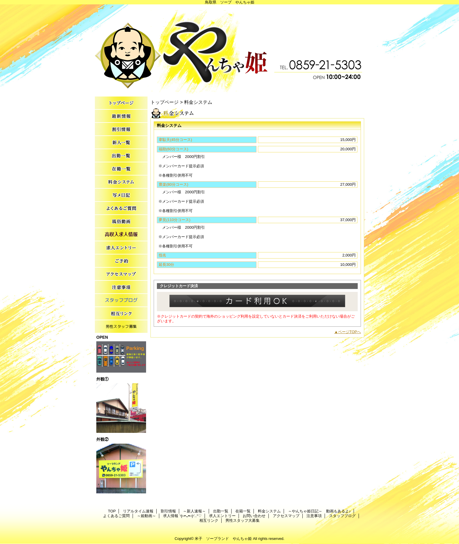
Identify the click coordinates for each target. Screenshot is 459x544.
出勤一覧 (121, 155)
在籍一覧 (121, 168)
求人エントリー (121, 247)
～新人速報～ (121, 142)
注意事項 (121, 287)
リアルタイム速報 (121, 116)
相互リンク (121, 313)
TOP (121, 103)
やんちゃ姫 (229, 49)
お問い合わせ (121, 261)
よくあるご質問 (121, 208)
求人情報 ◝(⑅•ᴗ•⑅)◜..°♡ (121, 234)
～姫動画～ (121, 221)
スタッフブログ (121, 300)
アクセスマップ (121, 274)
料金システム (121, 182)
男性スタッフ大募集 (121, 326)
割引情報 (121, 129)
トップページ (164, 102)
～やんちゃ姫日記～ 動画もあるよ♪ (121, 195)
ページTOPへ (349, 332)
